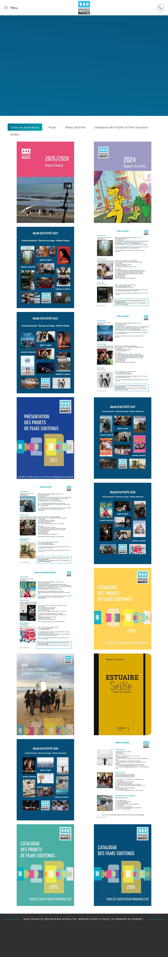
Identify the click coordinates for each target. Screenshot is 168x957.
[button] (11, 7)
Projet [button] (52, 127)
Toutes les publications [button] (24, 127)
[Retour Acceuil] (84, 7)
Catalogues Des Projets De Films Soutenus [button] (121, 127)
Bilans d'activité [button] (75, 127)
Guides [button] (14, 134)
